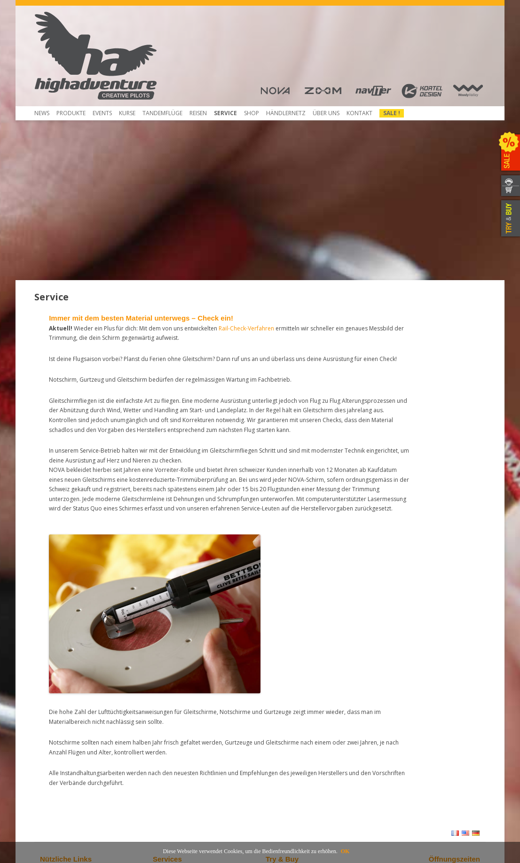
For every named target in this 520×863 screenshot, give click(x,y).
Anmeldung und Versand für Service (200, 751)
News (41, 113)
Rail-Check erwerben (180, 734)
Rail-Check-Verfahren (180, 726)
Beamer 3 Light (60, 717)
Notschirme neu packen (184, 709)
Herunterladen (59, 734)
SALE (509, 153)
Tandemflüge (162, 113)
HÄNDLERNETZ (286, 113)
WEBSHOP (509, 191)
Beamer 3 (53, 709)
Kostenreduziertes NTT (183, 717)
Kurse (127, 113)
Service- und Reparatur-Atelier (193, 742)
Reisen (198, 113)
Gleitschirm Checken (180, 700)
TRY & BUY (509, 218)
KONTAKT (509, 180)
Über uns (326, 113)
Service (225, 113)
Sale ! (391, 113)
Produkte (71, 113)
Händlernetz (282, 700)
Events (102, 113)
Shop (251, 113)
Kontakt (359, 113)
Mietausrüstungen (176, 759)
